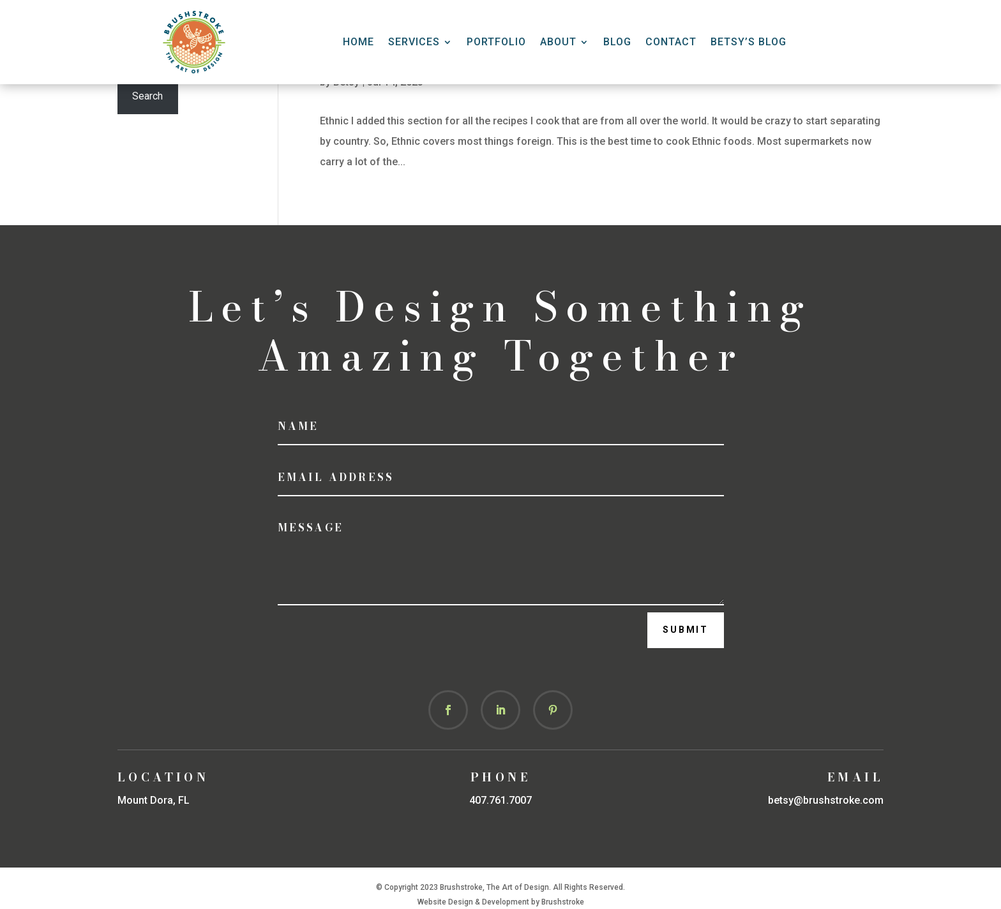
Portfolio (496, 42)
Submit (686, 629)
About (558, 42)
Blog (617, 42)
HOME (358, 42)
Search (147, 96)
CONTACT (670, 42)
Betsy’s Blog (748, 42)
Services (414, 42)
